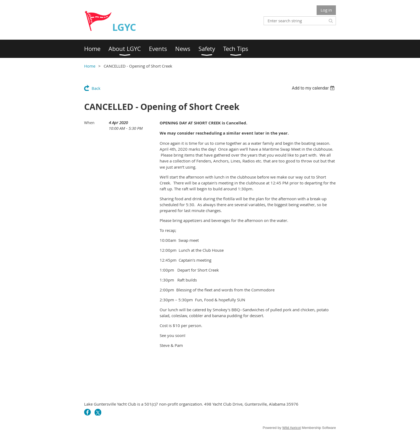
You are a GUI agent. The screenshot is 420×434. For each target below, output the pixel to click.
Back (96, 88)
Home (89, 66)
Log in (326, 10)
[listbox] (314, 88)
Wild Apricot (291, 428)
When (89, 122)
